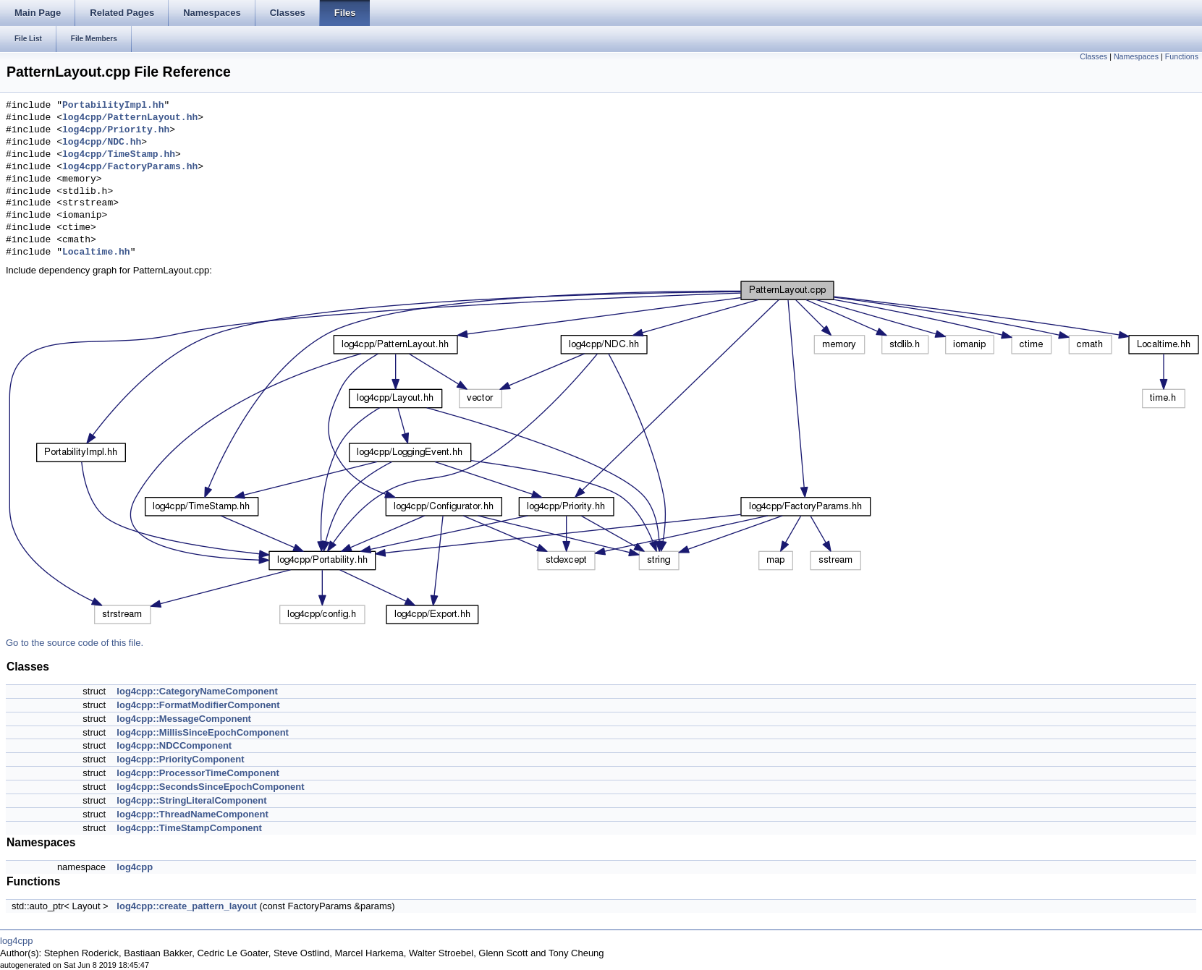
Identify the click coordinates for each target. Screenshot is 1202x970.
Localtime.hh (96, 252)
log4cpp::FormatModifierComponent (198, 704)
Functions (1181, 56)
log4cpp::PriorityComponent (180, 759)
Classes (1093, 56)
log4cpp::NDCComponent (174, 745)
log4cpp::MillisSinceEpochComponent (203, 732)
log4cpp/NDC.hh (101, 142)
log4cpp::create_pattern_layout (187, 906)
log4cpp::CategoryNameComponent (197, 691)
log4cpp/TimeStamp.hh (118, 154)
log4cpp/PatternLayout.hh (130, 117)
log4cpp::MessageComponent (184, 718)
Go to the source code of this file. (74, 642)
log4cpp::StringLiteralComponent (191, 800)
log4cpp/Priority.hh (115, 130)
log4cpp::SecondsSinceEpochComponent (210, 786)
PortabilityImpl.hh (113, 105)
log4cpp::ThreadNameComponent (192, 814)
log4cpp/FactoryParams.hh (130, 167)
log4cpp (135, 866)
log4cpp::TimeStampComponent (189, 827)
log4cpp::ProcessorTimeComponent (198, 772)
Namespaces (1136, 56)
